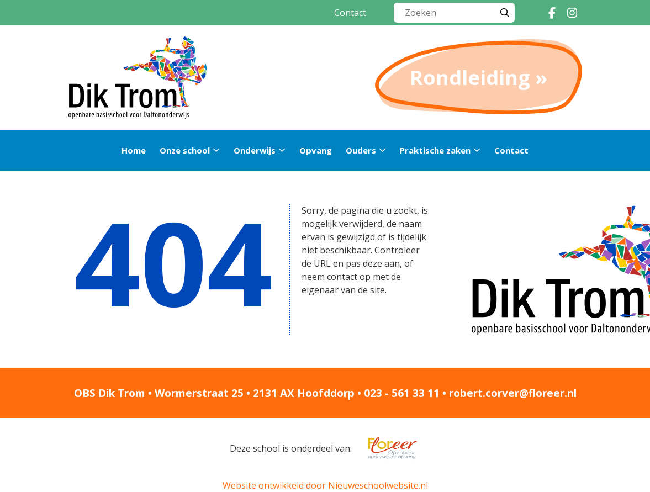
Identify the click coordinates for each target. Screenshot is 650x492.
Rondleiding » (478, 77)
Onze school (185, 150)
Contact (350, 13)
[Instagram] (572, 13)
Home (133, 150)
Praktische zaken (435, 150)
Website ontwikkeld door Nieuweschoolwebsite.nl (325, 485)
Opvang (315, 150)
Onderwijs (255, 150)
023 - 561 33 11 (402, 393)
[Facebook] (552, 13)
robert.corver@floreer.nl (513, 393)
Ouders (361, 150)
